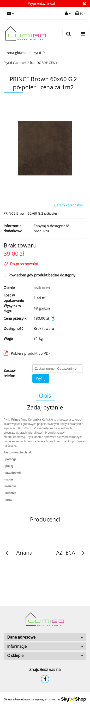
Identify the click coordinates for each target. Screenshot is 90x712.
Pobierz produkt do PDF (27, 353)
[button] (79, 13)
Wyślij (40, 378)
